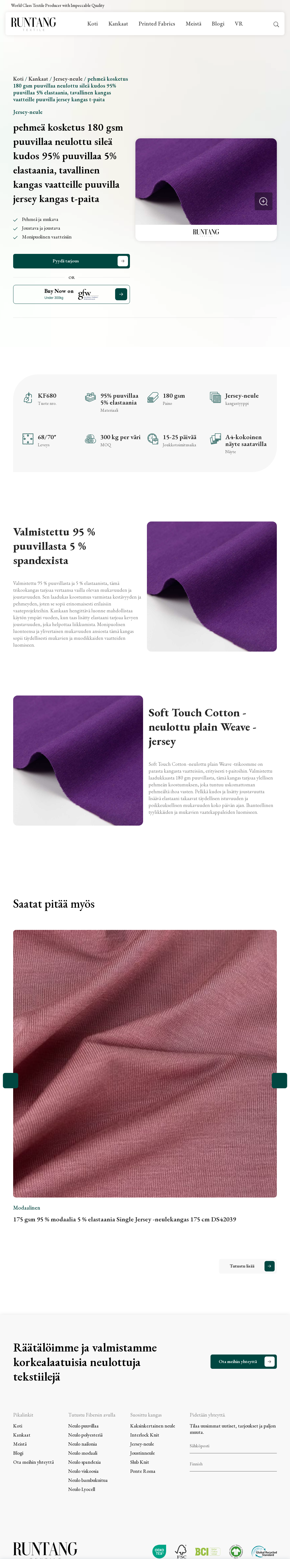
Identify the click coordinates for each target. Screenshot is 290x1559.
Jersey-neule (68, 78)
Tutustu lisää (242, 1266)
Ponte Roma (142, 1471)
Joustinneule (142, 1453)
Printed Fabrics (156, 23)
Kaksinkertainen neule (152, 1426)
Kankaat (118, 23)
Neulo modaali (82, 1453)
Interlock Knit (144, 1435)
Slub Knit (139, 1462)
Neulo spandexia (84, 1462)
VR (239, 23)
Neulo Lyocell (81, 1489)
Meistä (193, 23)
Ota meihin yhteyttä (238, 1361)
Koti (92, 23)
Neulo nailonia (82, 1444)
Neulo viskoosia (83, 1471)
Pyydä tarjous (66, 261)
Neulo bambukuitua (88, 1480)
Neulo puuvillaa (83, 1426)
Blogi (218, 23)
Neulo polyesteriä (85, 1435)
